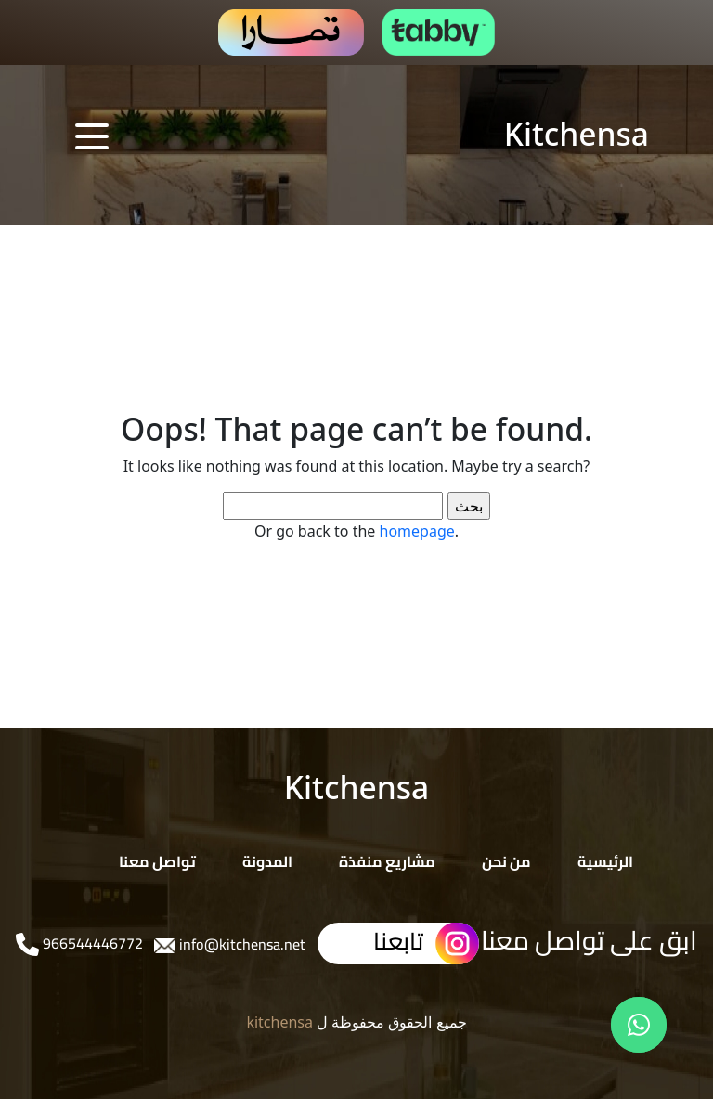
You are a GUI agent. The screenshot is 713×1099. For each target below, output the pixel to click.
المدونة (267, 861)
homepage (417, 531)
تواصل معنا (157, 861)
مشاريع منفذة (387, 861)
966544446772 (91, 943)
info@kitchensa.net (240, 944)
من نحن (506, 861)
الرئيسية (605, 861)
